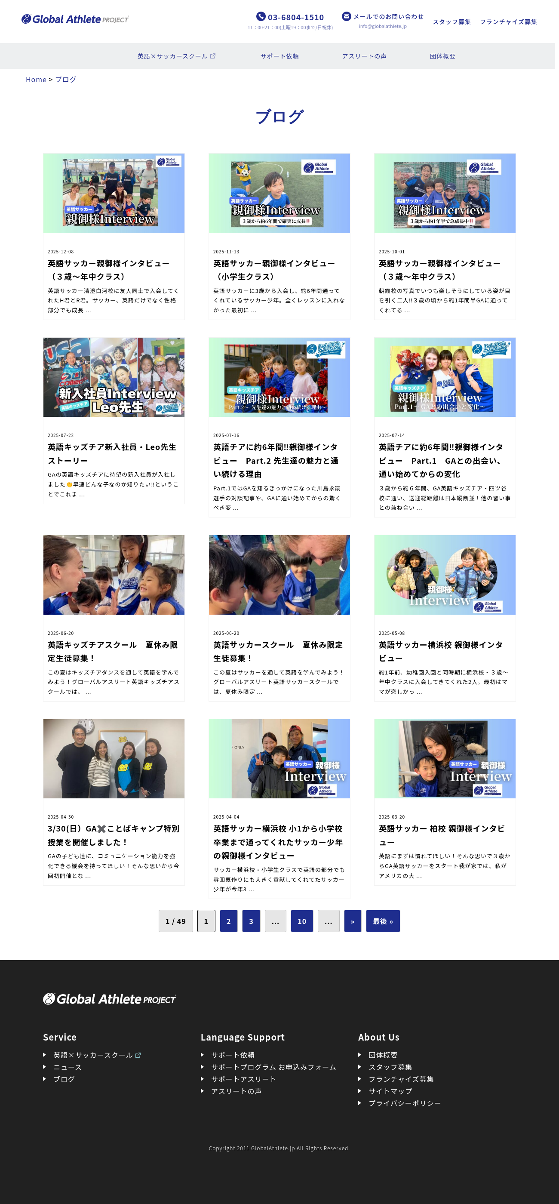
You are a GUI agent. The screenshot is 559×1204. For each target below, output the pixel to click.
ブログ (64, 1079)
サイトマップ (390, 1091)
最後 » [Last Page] (383, 921)
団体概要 (443, 56)
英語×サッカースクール (173, 56)
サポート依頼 (280, 56)
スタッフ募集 (452, 21)
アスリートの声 (364, 56)
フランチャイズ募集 (509, 21)
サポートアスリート (244, 1079)
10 (302, 921)
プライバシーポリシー (405, 1103)
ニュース (67, 1067)
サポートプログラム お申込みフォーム (274, 1067)
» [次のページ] (353, 921)
